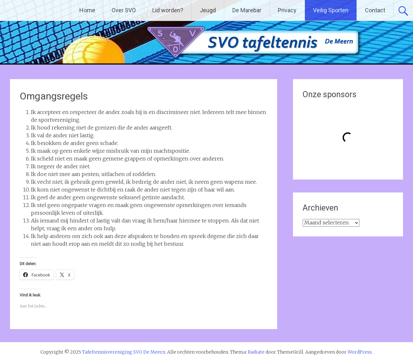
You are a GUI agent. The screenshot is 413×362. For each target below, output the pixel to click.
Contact (375, 10)
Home (87, 10)
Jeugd (208, 10)
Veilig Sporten (330, 10)
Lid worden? (167, 10)
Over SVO (124, 10)
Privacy (287, 10)
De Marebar (246, 10)
